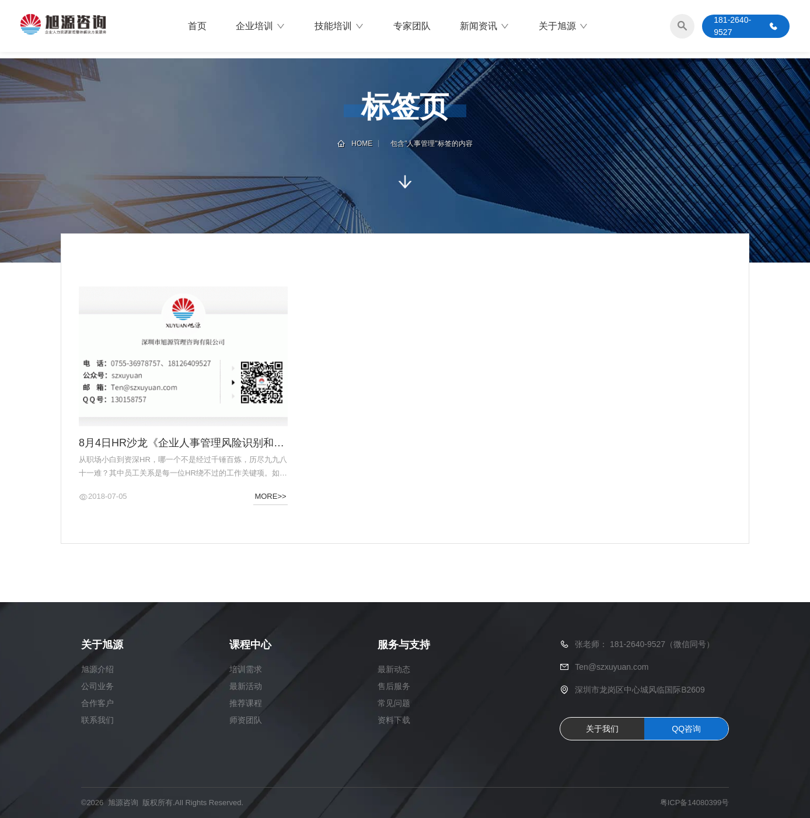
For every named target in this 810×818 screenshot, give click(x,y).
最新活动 (245, 686)
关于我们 (602, 728)
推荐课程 (245, 703)
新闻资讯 (484, 26)
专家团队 (412, 26)
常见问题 (394, 703)
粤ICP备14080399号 (694, 803)
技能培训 (339, 26)
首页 (197, 26)
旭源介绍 (97, 669)
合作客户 (97, 703)
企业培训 (260, 26)
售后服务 (394, 686)
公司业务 (97, 686)
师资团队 (245, 720)
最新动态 (394, 669)
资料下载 (394, 720)
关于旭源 (563, 26)
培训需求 (245, 669)
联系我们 (97, 720)
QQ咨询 (686, 728)
